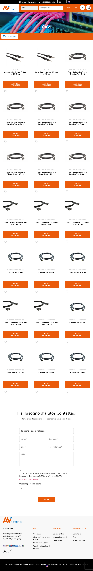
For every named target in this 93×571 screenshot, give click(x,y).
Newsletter (57, 540)
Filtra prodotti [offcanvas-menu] (10, 36)
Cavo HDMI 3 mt (77, 372)
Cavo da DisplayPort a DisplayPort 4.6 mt (15, 123)
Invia (46, 500)
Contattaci (77, 534)
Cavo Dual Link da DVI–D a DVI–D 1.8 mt (15, 323)
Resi (74, 537)
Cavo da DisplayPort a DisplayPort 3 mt (77, 73)
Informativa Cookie (40, 543)
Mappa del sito (79, 540)
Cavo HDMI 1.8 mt (77, 322)
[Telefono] (61, 447)
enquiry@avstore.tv (29, 2)
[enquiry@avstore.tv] (20, 2)
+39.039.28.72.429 (49, 2)
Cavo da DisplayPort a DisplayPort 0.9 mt (77, 123)
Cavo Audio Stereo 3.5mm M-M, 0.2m (15, 73)
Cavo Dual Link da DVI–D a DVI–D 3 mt (46, 223)
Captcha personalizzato (30, 484)
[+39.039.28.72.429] (39, 2)
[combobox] (50, 447)
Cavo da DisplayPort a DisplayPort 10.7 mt (15, 173)
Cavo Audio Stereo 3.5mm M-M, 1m (46, 73)
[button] (76, 7)
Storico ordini (58, 534)
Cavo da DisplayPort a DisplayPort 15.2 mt (46, 173)
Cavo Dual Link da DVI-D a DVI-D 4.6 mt (15, 223)
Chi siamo (37, 534)
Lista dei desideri (60, 537)
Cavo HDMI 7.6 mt (46, 272)
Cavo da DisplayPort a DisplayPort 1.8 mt (77, 173)
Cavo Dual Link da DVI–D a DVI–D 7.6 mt (46, 323)
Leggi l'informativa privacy (28, 479)
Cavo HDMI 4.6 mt (16, 272)
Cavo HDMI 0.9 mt (46, 372)
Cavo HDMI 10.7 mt (77, 272)
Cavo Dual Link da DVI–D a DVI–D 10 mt (77, 223)
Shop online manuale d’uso (41, 538)
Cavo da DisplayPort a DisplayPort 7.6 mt (46, 123)
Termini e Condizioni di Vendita (41, 547)
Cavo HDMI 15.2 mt (15, 372)
